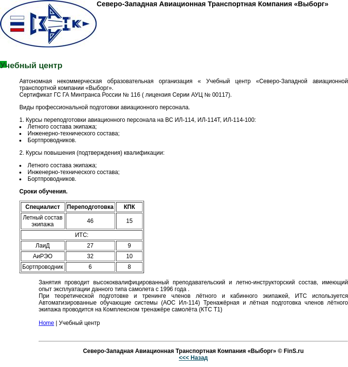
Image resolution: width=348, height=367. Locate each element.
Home (46, 323)
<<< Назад (193, 357)
